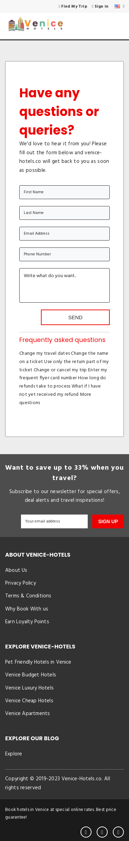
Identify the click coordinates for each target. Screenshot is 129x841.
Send (75, 317)
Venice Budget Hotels (30, 675)
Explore (13, 754)
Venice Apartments (27, 714)
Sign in (100, 6)
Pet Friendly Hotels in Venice (38, 662)
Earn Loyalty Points (27, 622)
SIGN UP (108, 521)
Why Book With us (26, 609)
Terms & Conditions (28, 596)
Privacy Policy (20, 583)
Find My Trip (73, 6)
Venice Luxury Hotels (29, 688)
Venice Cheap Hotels (29, 701)
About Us (16, 570)
